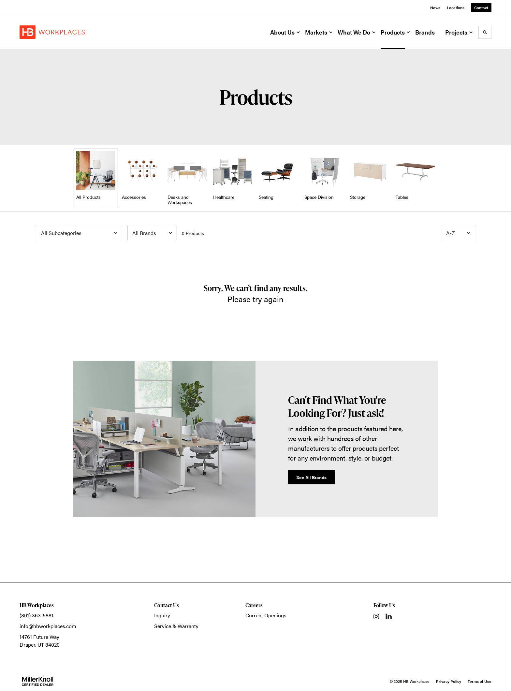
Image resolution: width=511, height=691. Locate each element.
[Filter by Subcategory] (79, 233)
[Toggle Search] (484, 32)
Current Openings (265, 615)
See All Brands (311, 477)
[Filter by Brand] (152, 233)
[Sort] (458, 233)
